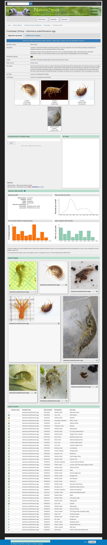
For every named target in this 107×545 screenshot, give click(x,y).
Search (11, 143)
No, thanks (92, 542)
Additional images (33, 35)
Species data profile (15, 191)
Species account (15, 35)
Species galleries (17, 25)
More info (40, 543)
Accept (85, 542)
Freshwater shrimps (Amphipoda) (32, 25)
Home (9, 25)
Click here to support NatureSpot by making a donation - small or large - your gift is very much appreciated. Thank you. (53, 40)
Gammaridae (47, 25)
